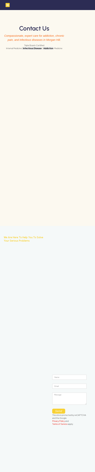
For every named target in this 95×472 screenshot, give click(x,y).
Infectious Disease (32, 48)
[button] (8, 5)
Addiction (48, 48)
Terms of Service (60, 424)
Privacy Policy (58, 421)
